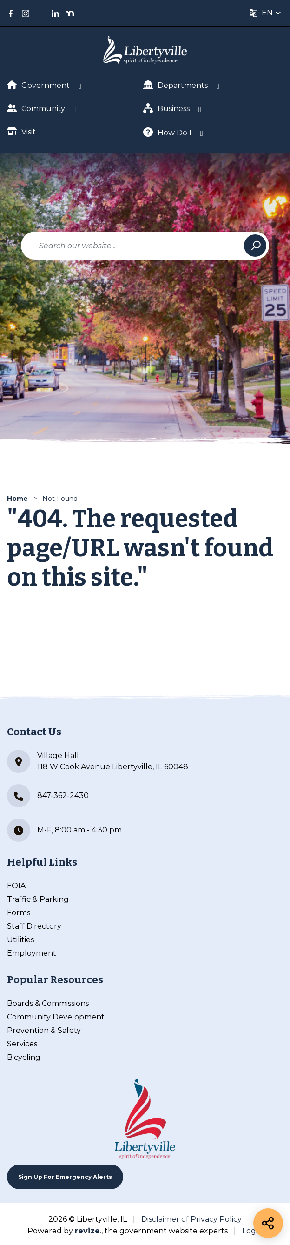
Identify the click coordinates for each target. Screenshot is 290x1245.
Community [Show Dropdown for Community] (36, 108)
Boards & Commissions (48, 1003)
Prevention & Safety (44, 1030)
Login (252, 1230)
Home (17, 498)
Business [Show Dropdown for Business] (166, 108)
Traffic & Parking (38, 899)
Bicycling (23, 1057)
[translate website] (265, 13)
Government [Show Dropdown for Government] (38, 85)
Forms (18, 912)
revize (87, 1230)
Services (22, 1043)
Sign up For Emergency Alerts (65, 1176)
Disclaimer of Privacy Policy (191, 1219)
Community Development (56, 1016)
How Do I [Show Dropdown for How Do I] (167, 132)
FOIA (16, 885)
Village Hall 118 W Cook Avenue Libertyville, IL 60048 (97, 761)
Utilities (20, 939)
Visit (21, 131)
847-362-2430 (48, 795)
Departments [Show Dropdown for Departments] (175, 85)
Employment (31, 953)
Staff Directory (34, 926)
